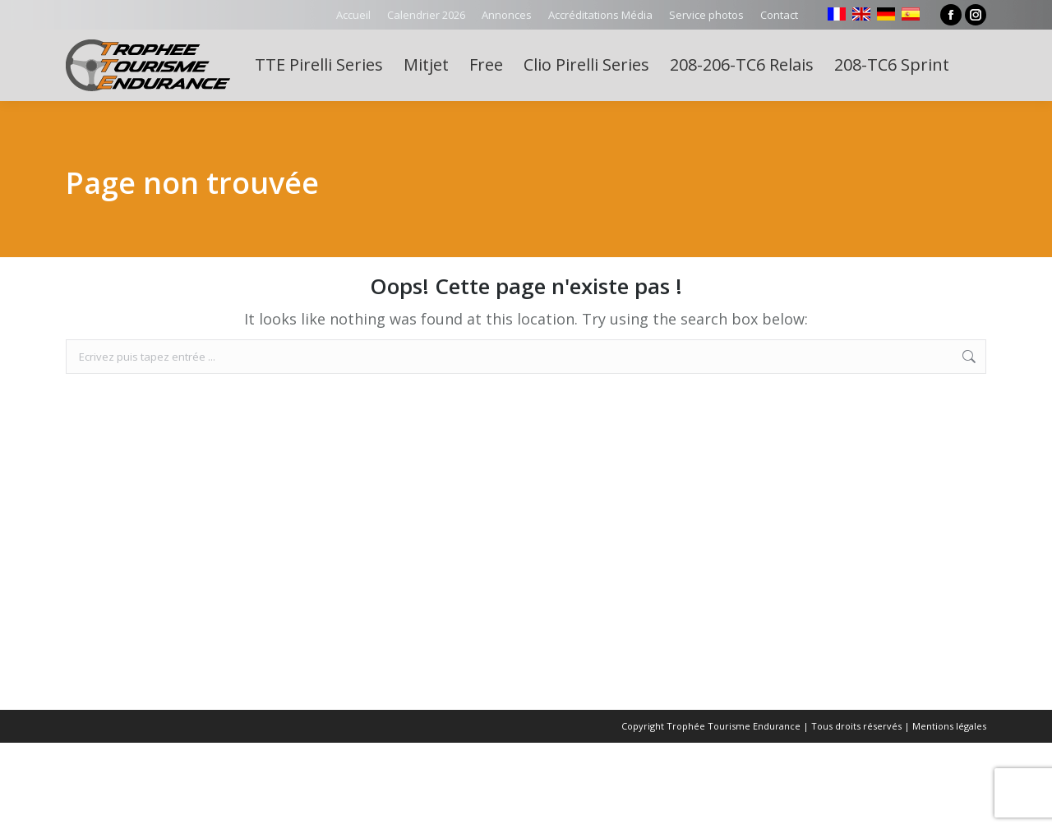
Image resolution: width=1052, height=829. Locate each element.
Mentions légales (949, 726)
